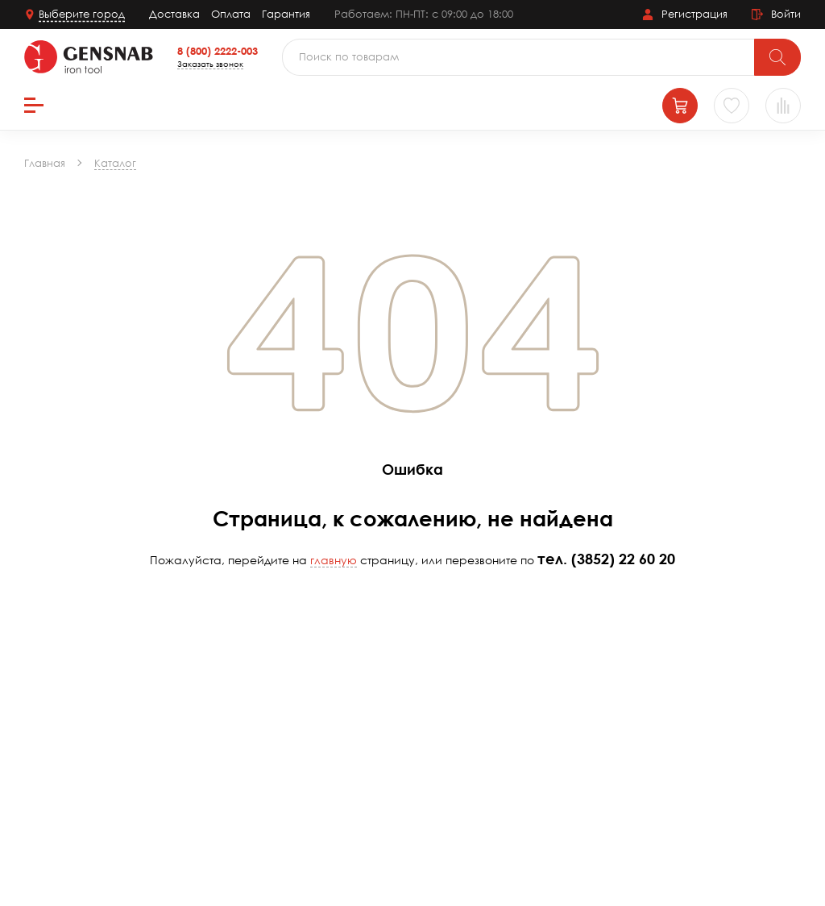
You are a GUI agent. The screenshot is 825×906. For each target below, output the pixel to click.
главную (333, 560)
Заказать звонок (210, 64)
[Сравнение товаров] (783, 105)
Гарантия (286, 13)
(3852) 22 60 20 (623, 558)
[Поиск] (777, 57)
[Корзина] (680, 105)
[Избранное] (731, 105)
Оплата (231, 13)
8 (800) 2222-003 (217, 50)
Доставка (174, 13)
